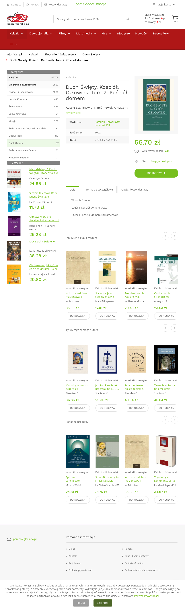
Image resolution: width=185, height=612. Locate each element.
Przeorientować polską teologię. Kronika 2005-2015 (136, 389)
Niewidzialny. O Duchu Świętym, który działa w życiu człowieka (43, 173)
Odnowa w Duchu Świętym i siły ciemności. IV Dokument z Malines (44, 221)
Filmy (62, 34)
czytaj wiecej (73, 113)
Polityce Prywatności (146, 596)
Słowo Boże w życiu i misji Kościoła (107, 479)
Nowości (141, 34)
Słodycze (123, 34)
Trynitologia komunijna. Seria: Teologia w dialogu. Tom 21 (166, 482)
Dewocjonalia (38, 34)
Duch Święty (92, 55)
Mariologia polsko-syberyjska (77, 387)
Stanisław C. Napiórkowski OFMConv (102, 108)
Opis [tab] (72, 190)
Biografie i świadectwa (61, 55)
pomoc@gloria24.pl (25, 538)
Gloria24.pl (14, 55)
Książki (14, 34)
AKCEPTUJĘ (103, 603)
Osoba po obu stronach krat (162, 295)
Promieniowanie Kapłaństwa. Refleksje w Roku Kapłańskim (135, 299)
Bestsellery (161, 34)
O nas (72, 548)
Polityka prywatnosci (80, 570)
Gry (104, 34)
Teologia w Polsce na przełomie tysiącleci (165, 389)
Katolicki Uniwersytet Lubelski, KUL (107, 124)
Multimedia (84, 34)
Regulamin (75, 563)
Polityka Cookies (134, 563)
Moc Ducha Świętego (42, 242)
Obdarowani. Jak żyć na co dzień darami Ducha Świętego (43, 269)
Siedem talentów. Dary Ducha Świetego (43, 195)
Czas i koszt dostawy (137, 555)
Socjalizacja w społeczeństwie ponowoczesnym (105, 297)
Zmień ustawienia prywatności (142, 570)
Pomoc (129, 548)
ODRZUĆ (81, 603)
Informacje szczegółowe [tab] (98, 190)
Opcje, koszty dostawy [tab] (134, 190)
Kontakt (73, 555)
